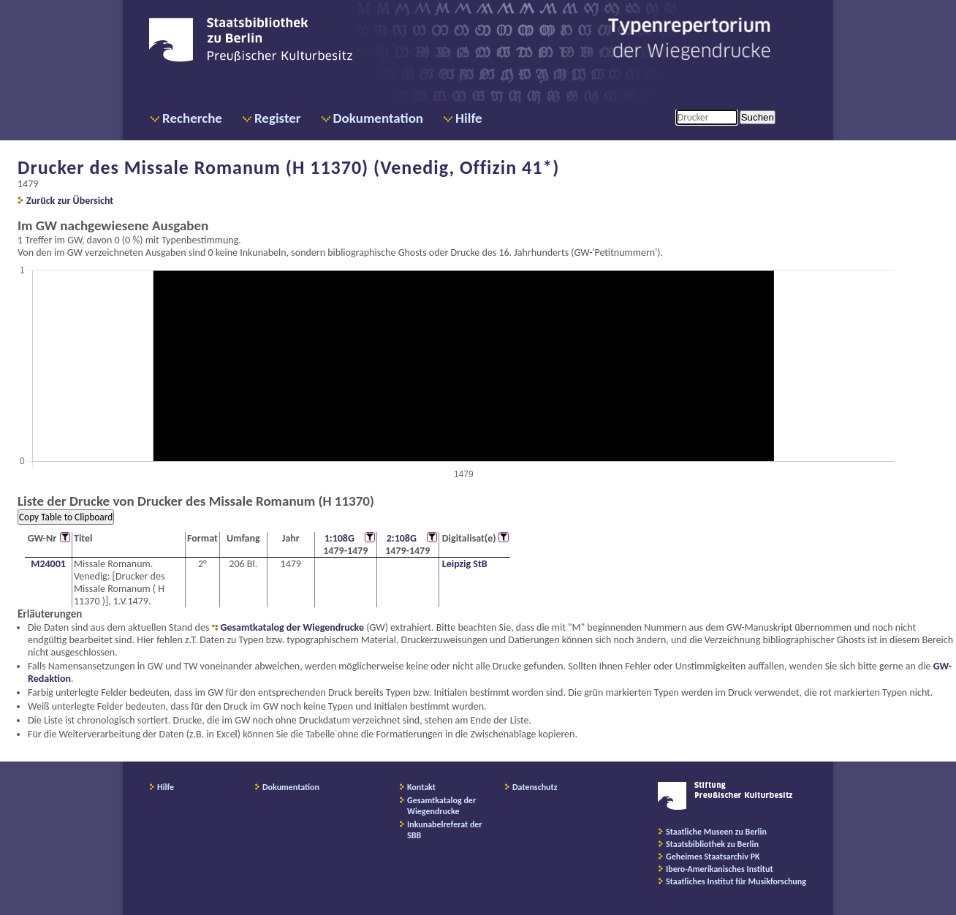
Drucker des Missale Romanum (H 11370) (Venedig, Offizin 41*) (288, 167)
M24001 (48, 564)
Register (277, 118)
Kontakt (421, 787)
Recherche (192, 118)
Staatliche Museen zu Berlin (716, 832)
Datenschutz (535, 787)
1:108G (339, 538)
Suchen (757, 117)
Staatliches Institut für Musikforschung (736, 881)
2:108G (402, 538)
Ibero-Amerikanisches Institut (719, 869)
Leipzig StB (465, 564)
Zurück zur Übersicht (69, 200)
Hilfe (468, 118)
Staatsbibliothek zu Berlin (712, 844)
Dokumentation (378, 118)
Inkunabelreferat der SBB (444, 829)
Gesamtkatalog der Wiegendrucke (292, 627)
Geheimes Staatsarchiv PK (713, 856)
